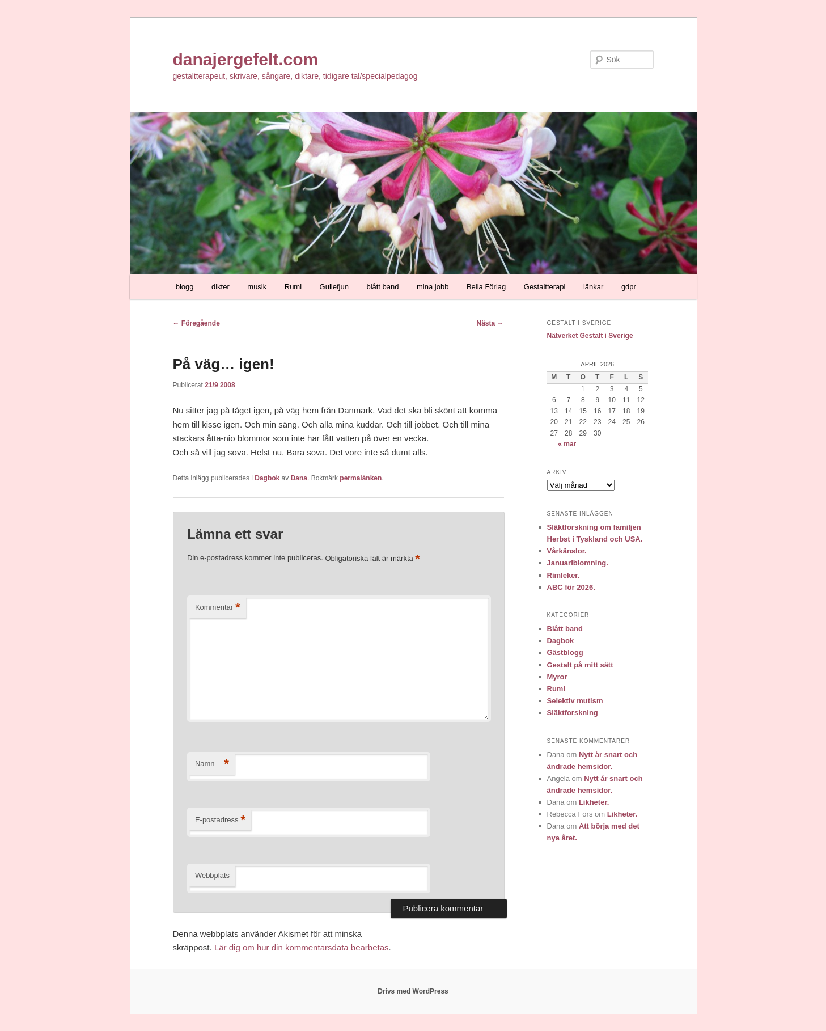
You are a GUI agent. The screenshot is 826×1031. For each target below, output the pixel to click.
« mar (567, 444)
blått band (382, 286)
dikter (220, 286)
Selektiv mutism (575, 700)
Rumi (293, 286)
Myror (557, 677)
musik (256, 286)
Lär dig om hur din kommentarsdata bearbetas (301, 947)
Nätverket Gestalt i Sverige (590, 336)
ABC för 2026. (571, 587)
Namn (212, 764)
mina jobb (432, 286)
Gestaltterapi (545, 286)
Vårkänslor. (567, 551)
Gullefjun (334, 286)
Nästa (489, 323)
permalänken (361, 478)
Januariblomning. (577, 563)
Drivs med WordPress (413, 991)
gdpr (628, 286)
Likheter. (594, 802)
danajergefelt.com (246, 59)
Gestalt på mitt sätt (580, 665)
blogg (185, 286)
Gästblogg (565, 652)
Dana (299, 478)
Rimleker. (563, 575)
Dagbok (267, 478)
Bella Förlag (486, 286)
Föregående (196, 323)
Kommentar (217, 607)
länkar (593, 286)
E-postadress (220, 820)
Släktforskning (572, 712)
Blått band (565, 628)
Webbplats (212, 875)
